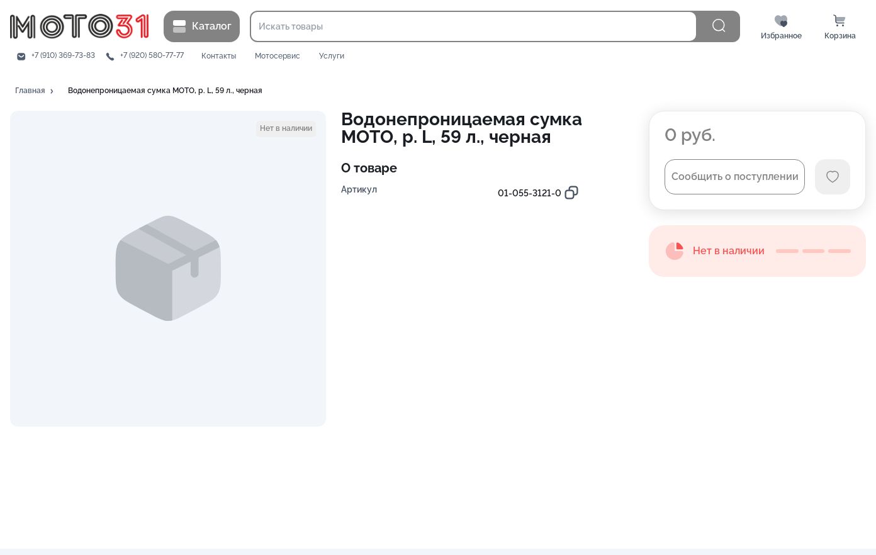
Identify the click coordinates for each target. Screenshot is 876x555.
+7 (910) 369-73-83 (63, 56)
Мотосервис (277, 56)
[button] (35, 91)
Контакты (218, 56)
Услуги (331, 56)
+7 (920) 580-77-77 (152, 56)
